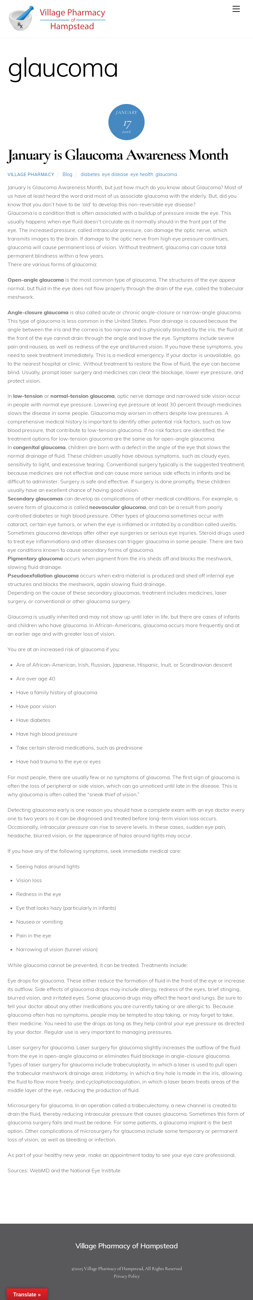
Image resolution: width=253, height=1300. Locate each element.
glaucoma (166, 174)
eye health (141, 174)
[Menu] (236, 8)
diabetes (90, 174)
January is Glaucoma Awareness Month (118, 154)
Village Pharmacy (31, 174)
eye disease (115, 174)
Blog (67, 174)
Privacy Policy (127, 1276)
